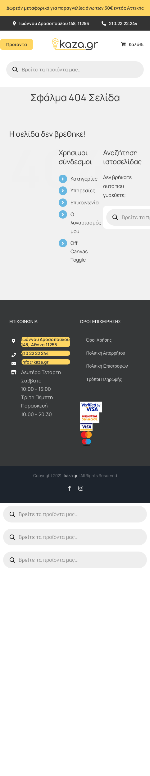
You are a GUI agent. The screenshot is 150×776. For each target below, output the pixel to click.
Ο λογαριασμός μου (85, 222)
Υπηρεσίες (82, 190)
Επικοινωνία (84, 202)
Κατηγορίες (84, 178)
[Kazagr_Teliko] (75, 33)
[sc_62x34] (89, 414)
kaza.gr (71, 475)
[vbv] (91, 404)
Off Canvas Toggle (79, 251)
